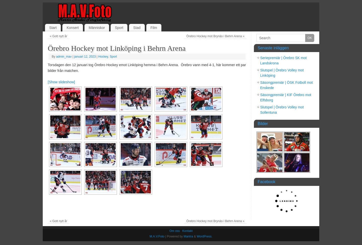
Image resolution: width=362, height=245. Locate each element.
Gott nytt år (58, 36)
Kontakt (187, 231)
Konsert (73, 28)
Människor (97, 28)
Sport (119, 28)
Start (53, 28)
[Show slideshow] (61, 82)
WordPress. (204, 236)
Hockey (103, 56)
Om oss (174, 231)
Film (153, 28)
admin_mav (64, 56)
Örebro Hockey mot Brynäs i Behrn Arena (215, 36)
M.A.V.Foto (157, 236)
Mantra (188, 236)
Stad (137, 28)
